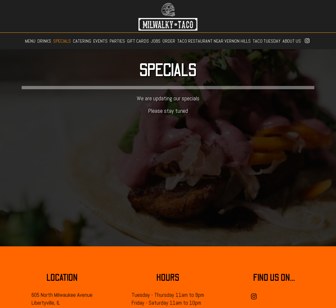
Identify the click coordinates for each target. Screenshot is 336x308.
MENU (30, 41)
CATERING (82, 41)
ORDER (168, 41)
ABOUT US (292, 41)
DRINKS (44, 41)
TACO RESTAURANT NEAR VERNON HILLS (214, 41)
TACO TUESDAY (267, 41)
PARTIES (117, 41)
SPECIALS (62, 41)
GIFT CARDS (138, 41)
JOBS (155, 41)
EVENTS (100, 41)
